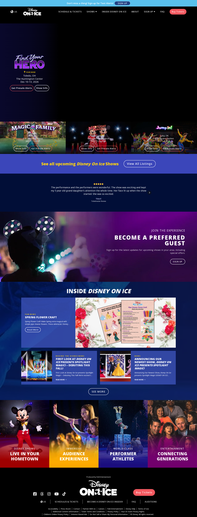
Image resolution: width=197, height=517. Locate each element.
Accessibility (53, 496)
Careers (101, 496)
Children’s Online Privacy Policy (56, 501)
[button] (48, 180)
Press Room (66, 496)
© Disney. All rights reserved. (142, 501)
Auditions (151, 488)
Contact (76, 496)
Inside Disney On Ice (114, 5)
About (135, 5)
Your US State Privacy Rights (132, 498)
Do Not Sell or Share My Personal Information (109, 501)
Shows (91, 5)
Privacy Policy (112, 498)
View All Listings (139, 151)
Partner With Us (89, 496)
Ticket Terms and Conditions (93, 498)
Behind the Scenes (67, 343)
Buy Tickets (178, 5)
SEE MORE (98, 378)
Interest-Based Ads (79, 501)
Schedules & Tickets (66, 488)
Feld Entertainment (115, 496)
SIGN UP (177, 248)
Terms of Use (143, 496)
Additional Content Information (66, 498)
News (33, 301)
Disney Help (130, 496)
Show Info (42, 75)
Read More (33, 316)
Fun (27, 301)
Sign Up (148, 5)
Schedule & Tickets (70, 5)
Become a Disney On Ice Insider (105, 488)
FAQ (162, 5)
